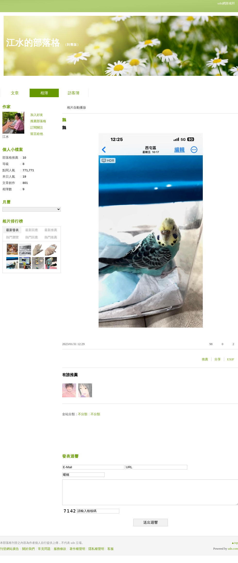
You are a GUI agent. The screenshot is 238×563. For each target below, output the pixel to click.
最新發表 (12, 230)
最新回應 (31, 230)
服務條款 (60, 549)
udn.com (233, 548)
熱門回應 (31, 237)
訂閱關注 (36, 127)
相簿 (44, 93)
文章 (15, 93)
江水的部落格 (33, 43)
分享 (217, 359)
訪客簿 (73, 93)
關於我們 (28, 549)
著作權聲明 (77, 549)
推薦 (205, 359)
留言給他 (36, 134)
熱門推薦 (50, 237)
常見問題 (44, 549)
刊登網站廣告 (9, 549)
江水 (5, 137)
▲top (234, 543)
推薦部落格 (38, 121)
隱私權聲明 (96, 549)
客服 (110, 549)
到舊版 (72, 44)
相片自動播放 (76, 107)
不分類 (82, 414)
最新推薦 (50, 230)
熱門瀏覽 (12, 237)
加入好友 (36, 115)
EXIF (230, 359)
